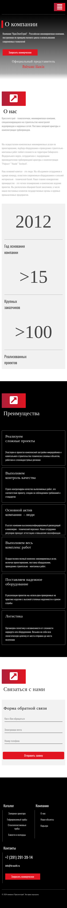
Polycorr (28, 66)
